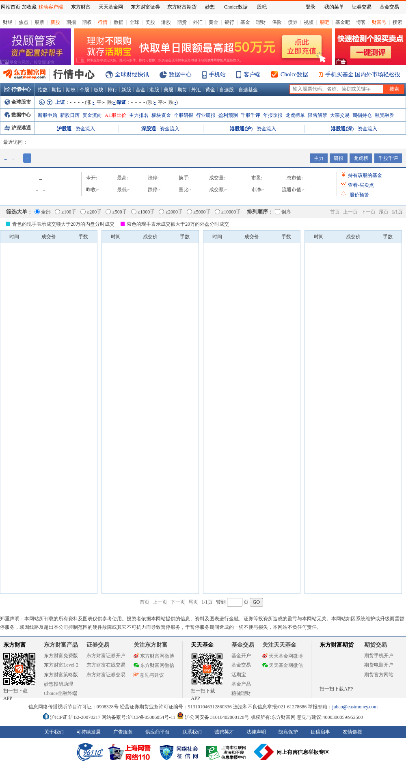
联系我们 (192, 732)
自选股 (226, 90)
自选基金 (248, 90)
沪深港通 (17, 128)
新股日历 (70, 115)
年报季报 (273, 115)
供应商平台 (157, 732)
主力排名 (139, 115)
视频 (308, 22)
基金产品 (241, 684)
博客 (361, 22)
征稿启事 (320, 732)
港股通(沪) (241, 129)
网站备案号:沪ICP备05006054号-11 (139, 717)
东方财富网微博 (154, 656)
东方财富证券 (145, 7)
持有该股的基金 (365, 175)
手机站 (217, 74)
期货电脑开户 (378, 665)
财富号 (379, 22)
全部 (43, 212)
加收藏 (29, 7)
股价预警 (358, 195)
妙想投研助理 (58, 684)
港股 (166, 22)
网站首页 (10, 7)
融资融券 (384, 115)
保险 (277, 22)
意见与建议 (149, 675)
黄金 (213, 22)
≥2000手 (171, 212)
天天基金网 (111, 7)
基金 (245, 22)
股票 (39, 22)
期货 (182, 22)
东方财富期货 (337, 645)
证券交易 (361, 7)
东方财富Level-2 (61, 665)
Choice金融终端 (60, 693)
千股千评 (250, 115)
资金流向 (92, 115)
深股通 (148, 129)
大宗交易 (340, 115)
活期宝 (238, 675)
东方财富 (14, 645)
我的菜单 (334, 7)
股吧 (324, 22)
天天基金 (202, 645)
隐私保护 (288, 732)
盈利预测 (228, 115)
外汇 (198, 22)
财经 (8, 22)
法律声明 (256, 732)
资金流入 (85, 129)
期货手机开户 (378, 655)
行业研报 (206, 115)
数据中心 (180, 74)
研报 (338, 158)
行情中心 (17, 89)
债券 (293, 22)
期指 (71, 22)
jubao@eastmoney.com (355, 707)
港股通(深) (342, 129)
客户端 (252, 74)
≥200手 (91, 212)
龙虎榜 (361, 158)
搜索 (397, 22)
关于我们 (54, 732)
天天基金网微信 (282, 665)
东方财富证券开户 (105, 655)
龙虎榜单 (295, 115)
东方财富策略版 (61, 675)
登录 (310, 7)
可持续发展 (88, 732)
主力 (319, 158)
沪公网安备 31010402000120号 (213, 717)
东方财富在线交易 (105, 665)
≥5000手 (199, 212)
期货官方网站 (378, 675)
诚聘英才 (224, 732)
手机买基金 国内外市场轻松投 (363, 74)
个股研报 (183, 115)
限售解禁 (317, 115)
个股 (84, 90)
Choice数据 (294, 74)
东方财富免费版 (61, 655)
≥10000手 (228, 212)
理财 (261, 22)
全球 (134, 22)
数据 (118, 22)
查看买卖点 (361, 185)
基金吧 (342, 22)
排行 (112, 90)
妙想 (210, 7)
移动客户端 (51, 7)
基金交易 (241, 665)
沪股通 (64, 129)
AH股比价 (115, 115)
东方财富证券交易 (105, 675)
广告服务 (123, 732)
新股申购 (47, 115)
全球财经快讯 (132, 74)
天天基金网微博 (282, 656)
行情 (103, 22)
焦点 (23, 22)
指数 (43, 90)
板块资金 (161, 115)
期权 (87, 22)
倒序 (283, 212)
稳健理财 (241, 693)
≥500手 (116, 212)
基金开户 (241, 655)
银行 (229, 22)
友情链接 (352, 732)
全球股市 (17, 102)
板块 (99, 90)
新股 (55, 22)
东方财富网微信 (154, 665)
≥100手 (65, 212)
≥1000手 (143, 212)
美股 (150, 22)
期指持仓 (362, 115)
